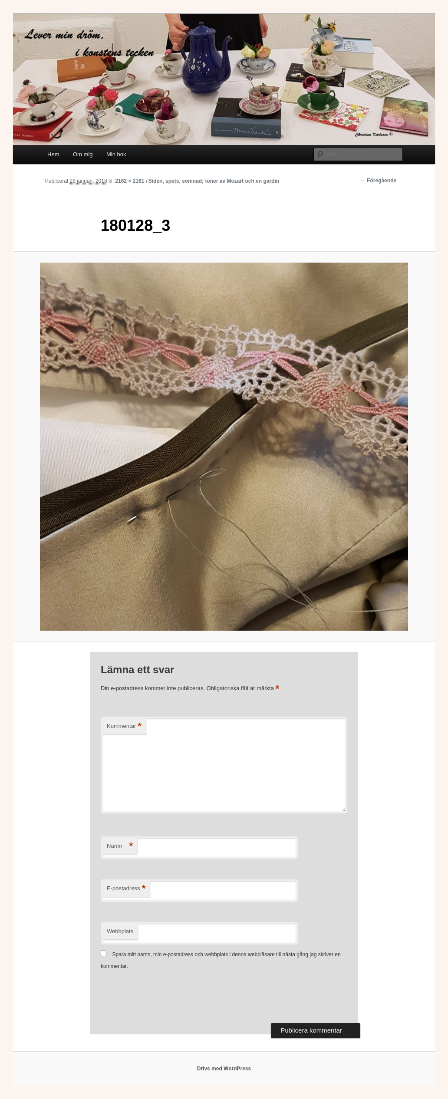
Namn (120, 846)
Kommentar (124, 726)
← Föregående (378, 181)
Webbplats (120, 931)
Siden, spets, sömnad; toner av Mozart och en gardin (213, 181)
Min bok (116, 154)
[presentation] (167, 997)
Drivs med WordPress (224, 1069)
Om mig (83, 154)
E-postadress (126, 888)
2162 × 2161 (129, 181)
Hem (53, 154)
